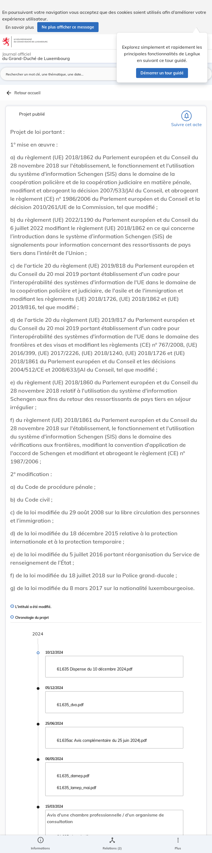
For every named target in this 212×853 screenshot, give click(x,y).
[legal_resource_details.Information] (40, 844)
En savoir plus (20, 27)
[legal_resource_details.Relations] (112, 844)
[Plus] (177, 844)
